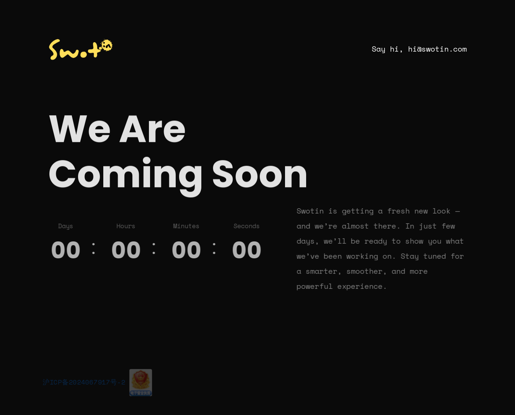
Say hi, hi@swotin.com (419, 48)
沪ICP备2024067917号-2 (82, 382)
